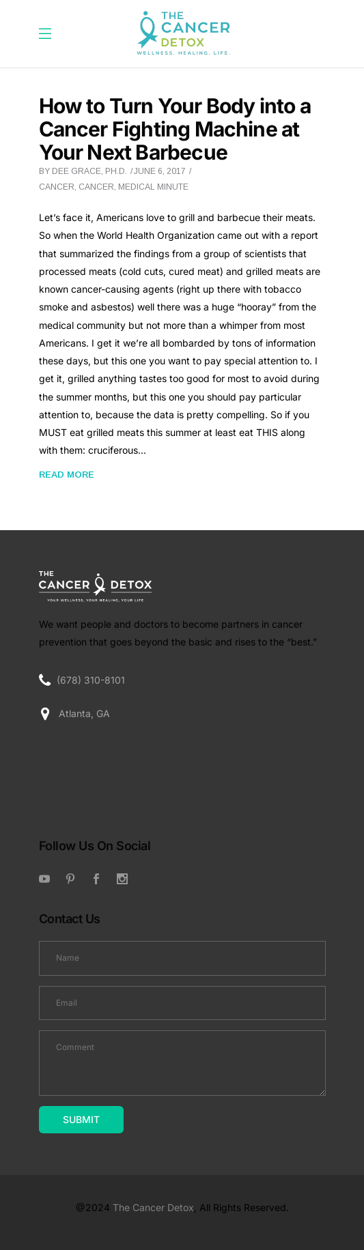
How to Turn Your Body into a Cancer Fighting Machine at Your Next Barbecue (175, 128)
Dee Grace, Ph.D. (89, 171)
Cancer (56, 187)
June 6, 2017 (160, 171)
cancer (96, 187)
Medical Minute (153, 187)
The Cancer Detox (153, 1207)
